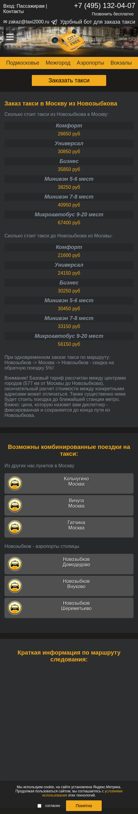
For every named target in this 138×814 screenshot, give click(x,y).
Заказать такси (69, 80)
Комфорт (69, 126)
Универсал (69, 143)
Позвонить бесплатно (113, 14)
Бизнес (69, 161)
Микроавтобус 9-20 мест (68, 215)
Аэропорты (90, 63)
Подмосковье (22, 63)
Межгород (58, 63)
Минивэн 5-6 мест (68, 179)
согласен (48, 806)
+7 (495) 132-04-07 (104, 5)
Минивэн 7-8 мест (68, 197)
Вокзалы (121, 63)
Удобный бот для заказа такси (97, 22)
